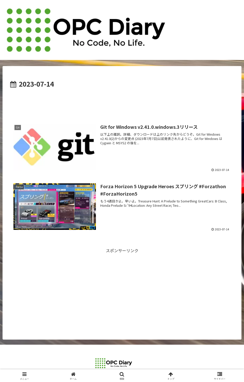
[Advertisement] (122, 103)
